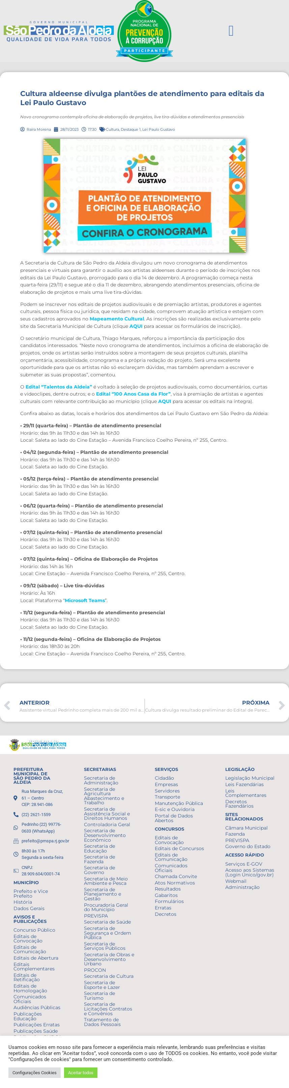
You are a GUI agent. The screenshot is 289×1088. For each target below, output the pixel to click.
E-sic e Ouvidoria (175, 809)
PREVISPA (96, 916)
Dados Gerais (29, 908)
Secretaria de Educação (99, 848)
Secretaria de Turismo (99, 996)
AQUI (136, 326)
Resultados (168, 889)
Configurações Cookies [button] (34, 1072)
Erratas (163, 907)
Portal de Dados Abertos (174, 818)
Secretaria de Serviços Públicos (104, 946)
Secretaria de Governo (99, 870)
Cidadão (164, 778)
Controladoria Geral (107, 824)
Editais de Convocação (27, 939)
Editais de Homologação (30, 988)
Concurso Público (34, 930)
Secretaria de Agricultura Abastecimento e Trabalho (104, 796)
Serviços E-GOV (243, 864)
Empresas (166, 784)
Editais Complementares (34, 967)
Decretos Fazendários (239, 804)
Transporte (167, 797)
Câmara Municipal (246, 828)
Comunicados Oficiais (29, 999)
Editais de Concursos (179, 848)
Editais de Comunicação (29, 949)
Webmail (236, 881)
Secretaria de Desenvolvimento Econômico (105, 835)
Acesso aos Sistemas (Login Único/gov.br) (249, 872)
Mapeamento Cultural (117, 319)
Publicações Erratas (36, 1024)
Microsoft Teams (85, 600)
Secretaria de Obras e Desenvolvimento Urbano (109, 959)
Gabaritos (166, 895)
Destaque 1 (131, 129)
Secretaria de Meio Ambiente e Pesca (106, 881)
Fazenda (235, 834)
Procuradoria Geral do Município (106, 907)
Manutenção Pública (179, 803)
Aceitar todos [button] (80, 1072)
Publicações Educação (27, 1016)
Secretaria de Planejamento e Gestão (102, 894)
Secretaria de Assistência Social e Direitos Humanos (107, 813)
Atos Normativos (175, 882)
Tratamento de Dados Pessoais (102, 1022)
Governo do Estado (247, 846)
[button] (231, 31)
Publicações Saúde (35, 1031)
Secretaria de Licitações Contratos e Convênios (108, 1008)
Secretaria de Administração (101, 780)
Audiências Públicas (36, 1007)
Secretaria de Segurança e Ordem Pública (107, 933)
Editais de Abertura (35, 958)
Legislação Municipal (249, 778)
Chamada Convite (176, 876)
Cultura (112, 129)
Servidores (167, 791)
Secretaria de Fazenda (99, 859)
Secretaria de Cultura (109, 976)
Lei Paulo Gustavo (158, 129)
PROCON (95, 970)
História (22, 902)
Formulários (169, 901)
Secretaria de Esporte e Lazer (102, 985)
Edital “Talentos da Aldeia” (59, 387)
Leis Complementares (245, 793)
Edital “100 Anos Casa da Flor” (133, 394)
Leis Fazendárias (244, 784)
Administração (242, 887)
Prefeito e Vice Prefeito (30, 894)
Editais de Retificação (26, 977)
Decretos (165, 914)
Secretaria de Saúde (107, 922)
